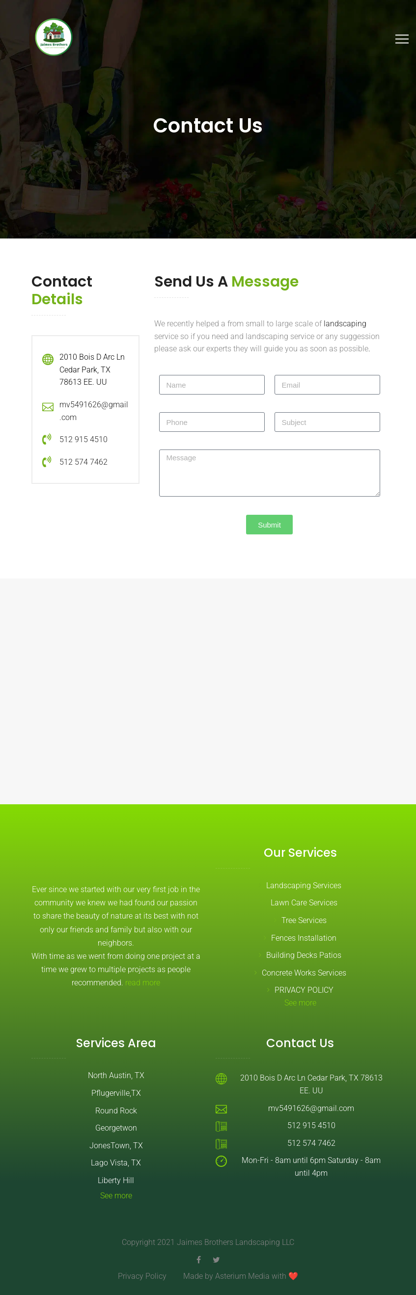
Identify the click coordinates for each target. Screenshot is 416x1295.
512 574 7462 (83, 462)
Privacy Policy (142, 1276)
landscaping (345, 323)
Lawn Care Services (304, 902)
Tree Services (304, 920)
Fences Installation (303, 938)
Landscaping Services (303, 885)
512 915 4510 (83, 439)
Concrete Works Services (304, 973)
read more (142, 982)
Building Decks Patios (303, 955)
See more (300, 1002)
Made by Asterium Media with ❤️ (240, 1276)
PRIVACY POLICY (304, 990)
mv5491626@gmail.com (311, 1108)
